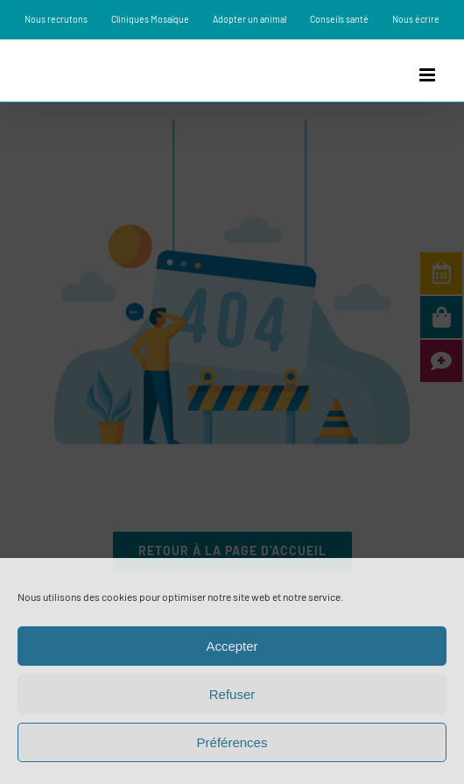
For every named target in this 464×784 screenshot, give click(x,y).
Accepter (231, 646)
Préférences (232, 742)
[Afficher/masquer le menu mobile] (428, 75)
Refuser (232, 694)
